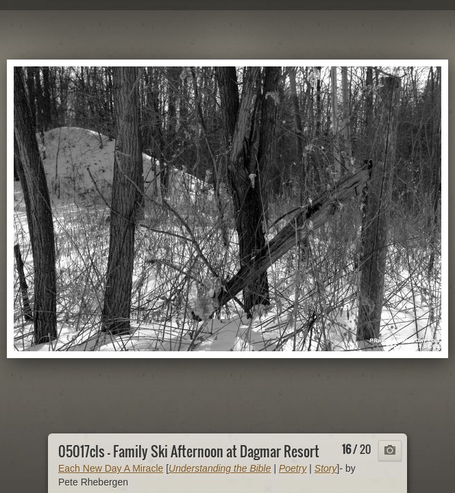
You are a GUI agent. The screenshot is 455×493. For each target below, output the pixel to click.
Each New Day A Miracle (110, 468)
